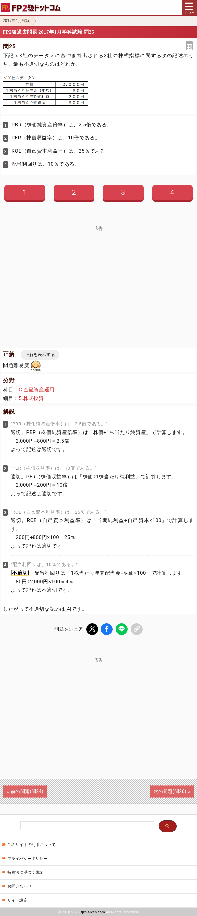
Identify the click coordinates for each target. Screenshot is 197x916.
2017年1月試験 (16, 20)
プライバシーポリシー (27, 858)
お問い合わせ (19, 885)
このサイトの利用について (31, 844)
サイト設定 (17, 899)
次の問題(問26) (170, 790)
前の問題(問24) (27, 790)
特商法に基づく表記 (25, 871)
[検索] (86, 825)
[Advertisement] (98, 277)
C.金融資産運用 (37, 390)
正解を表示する (40, 354)
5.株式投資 (31, 398)
